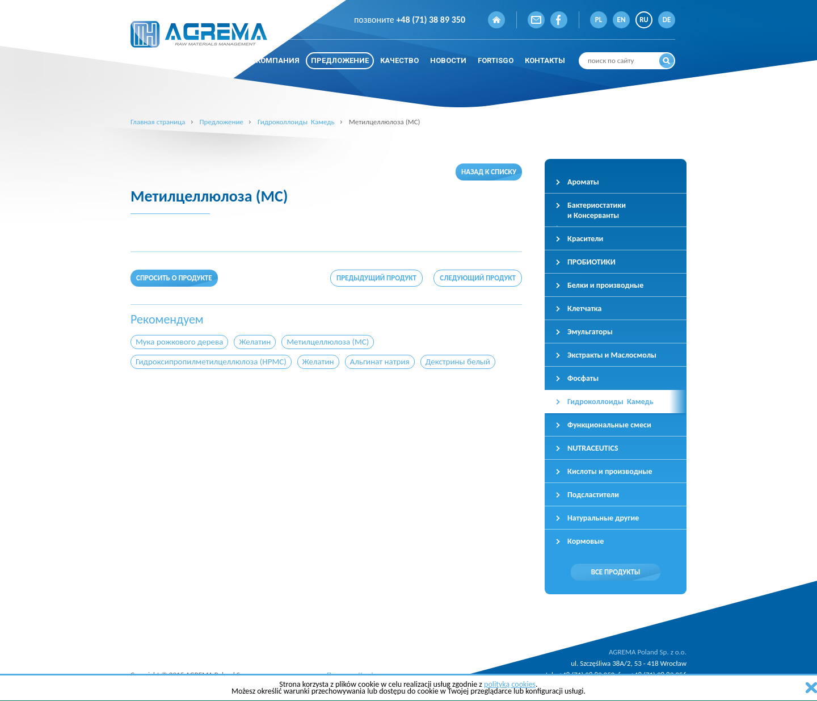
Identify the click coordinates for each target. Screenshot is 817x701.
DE (667, 19)
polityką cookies (510, 684)
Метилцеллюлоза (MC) (328, 342)
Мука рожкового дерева (179, 342)
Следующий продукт (478, 278)
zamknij (811, 687)
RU (643, 19)
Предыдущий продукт (376, 278)
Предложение (221, 121)
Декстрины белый (458, 361)
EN (621, 19)
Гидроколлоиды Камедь (296, 121)
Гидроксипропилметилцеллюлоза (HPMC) (211, 361)
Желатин (255, 342)
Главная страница (158, 121)
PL (598, 19)
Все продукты (616, 572)
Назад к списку (488, 171)
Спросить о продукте (174, 278)
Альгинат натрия (380, 361)
